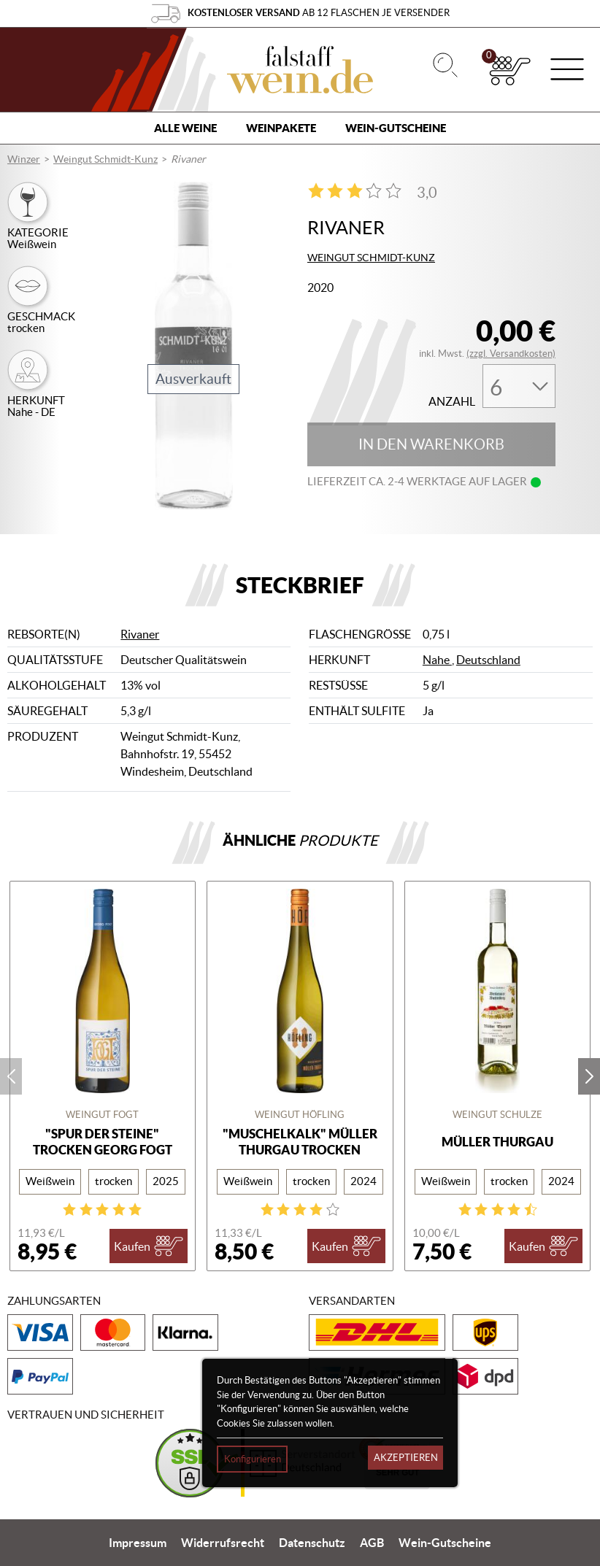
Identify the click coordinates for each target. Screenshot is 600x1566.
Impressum (137, 1542)
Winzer (23, 159)
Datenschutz (312, 1542)
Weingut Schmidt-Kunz (105, 159)
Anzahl (451, 402)
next (589, 1076)
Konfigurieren (252, 1459)
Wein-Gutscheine (395, 128)
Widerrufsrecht (222, 1542)
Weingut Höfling (300, 1114)
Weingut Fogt (102, 1114)
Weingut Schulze (497, 1114)
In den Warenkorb (431, 444)
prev (11, 1076)
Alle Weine (185, 128)
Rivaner (139, 634)
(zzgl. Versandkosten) (510, 353)
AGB (372, 1542)
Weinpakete (281, 128)
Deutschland (488, 659)
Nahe (437, 659)
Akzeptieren (406, 1457)
